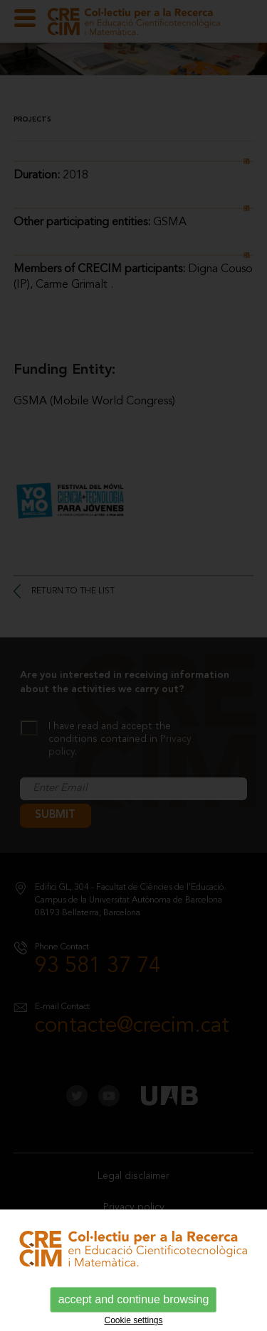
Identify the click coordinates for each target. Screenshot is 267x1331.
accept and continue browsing (133, 1299)
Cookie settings (133, 1320)
